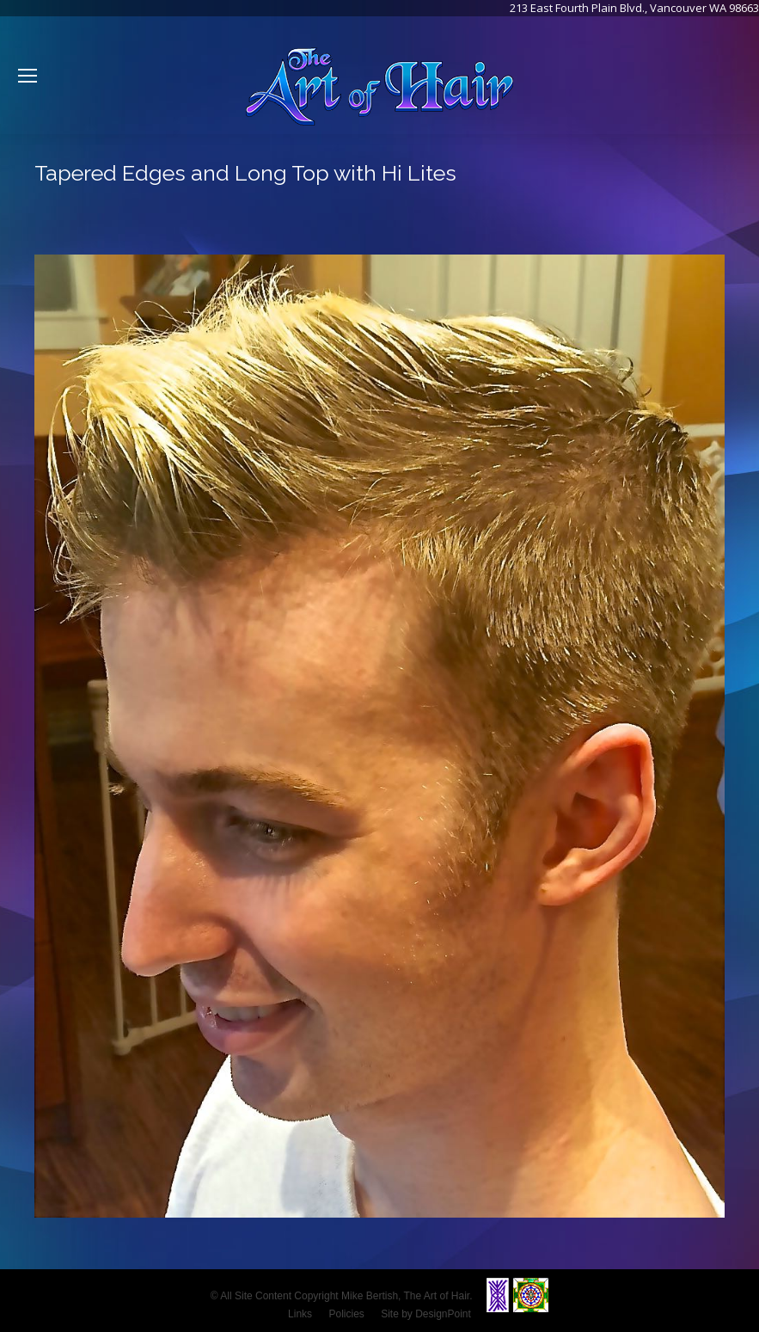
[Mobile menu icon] (27, 75)
